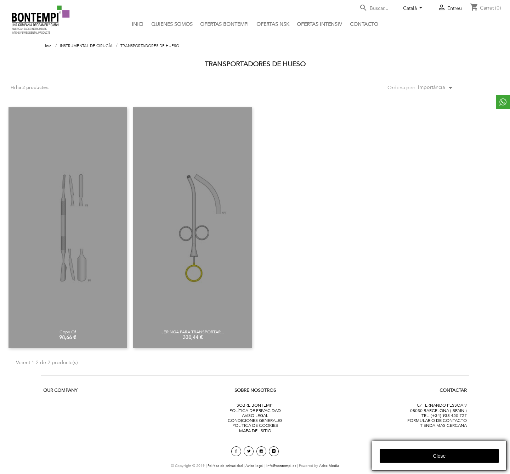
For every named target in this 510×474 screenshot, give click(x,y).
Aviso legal (254, 466)
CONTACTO (364, 24)
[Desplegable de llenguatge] (414, 9)
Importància (436, 88)
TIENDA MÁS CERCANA (443, 425)
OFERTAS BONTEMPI (224, 24)
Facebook (236, 451)
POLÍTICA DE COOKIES (255, 425)
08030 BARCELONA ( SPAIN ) (438, 410)
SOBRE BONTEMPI (255, 405)
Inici (137, 24)
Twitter (248, 451)
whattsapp (503, 102)
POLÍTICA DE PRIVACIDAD (255, 410)
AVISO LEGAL (255, 415)
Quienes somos (172, 24)
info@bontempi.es (281, 466)
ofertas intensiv (319, 24)
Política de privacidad (225, 466)
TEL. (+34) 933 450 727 (444, 415)
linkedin (273, 451)
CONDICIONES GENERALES (255, 420)
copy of (68, 331)
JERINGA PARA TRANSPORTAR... (193, 331)
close (439, 456)
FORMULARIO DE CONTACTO (437, 420)
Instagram (261, 451)
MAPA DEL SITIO (255, 430)
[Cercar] (378, 8)
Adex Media (329, 466)
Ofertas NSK (272, 24)
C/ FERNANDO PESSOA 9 (442, 405)
